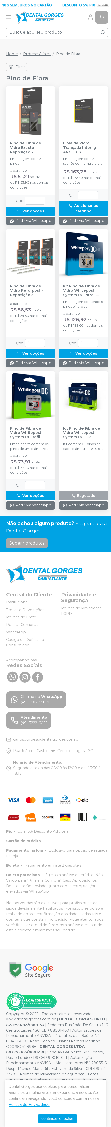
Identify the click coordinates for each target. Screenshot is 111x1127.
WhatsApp (16, 632)
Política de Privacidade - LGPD (82, 611)
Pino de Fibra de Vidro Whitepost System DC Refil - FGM (26, 433)
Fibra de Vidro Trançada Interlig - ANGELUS (80, 147)
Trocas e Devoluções (25, 610)
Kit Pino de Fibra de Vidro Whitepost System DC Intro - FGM (81, 290)
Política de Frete (21, 617)
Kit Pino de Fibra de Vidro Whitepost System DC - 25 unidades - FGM (81, 433)
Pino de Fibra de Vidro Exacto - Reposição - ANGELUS (25, 147)
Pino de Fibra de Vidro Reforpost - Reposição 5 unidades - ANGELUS (29, 290)
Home (12, 54)
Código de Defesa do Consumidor (25, 642)
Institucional (17, 602)
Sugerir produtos (26, 543)
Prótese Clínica (37, 54)
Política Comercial (22, 624)
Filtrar (16, 67)
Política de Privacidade (29, 1104)
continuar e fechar (57, 1118)
